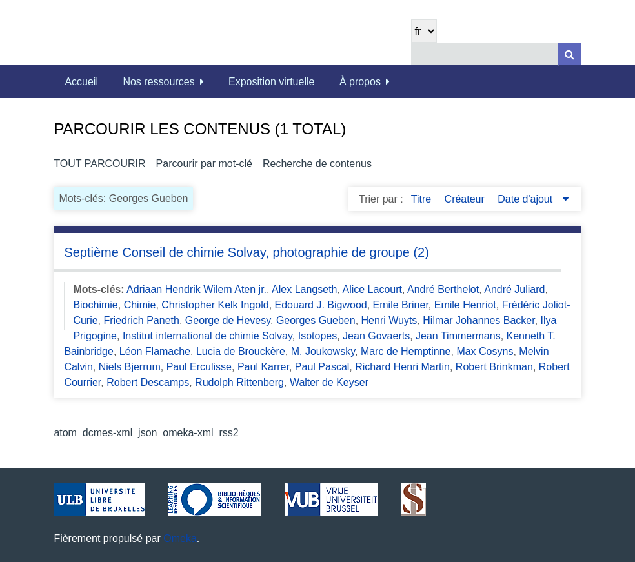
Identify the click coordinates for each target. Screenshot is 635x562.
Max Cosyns (484, 351)
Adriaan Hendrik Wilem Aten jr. (196, 289)
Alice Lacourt (372, 289)
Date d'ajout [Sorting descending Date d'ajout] (526, 199)
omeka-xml (188, 432)
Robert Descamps (147, 382)
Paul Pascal (322, 366)
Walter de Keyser (329, 382)
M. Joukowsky (323, 351)
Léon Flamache (154, 351)
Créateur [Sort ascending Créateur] (466, 199)
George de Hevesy (227, 320)
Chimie (140, 304)
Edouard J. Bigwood (321, 304)
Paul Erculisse (199, 366)
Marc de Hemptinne (406, 351)
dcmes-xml (107, 432)
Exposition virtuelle (271, 81)
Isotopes (317, 335)
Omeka (180, 538)
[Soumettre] (569, 54)
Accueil (81, 81)
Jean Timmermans (458, 335)
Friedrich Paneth (141, 320)
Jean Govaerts (376, 335)
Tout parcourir (99, 163)
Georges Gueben (316, 320)
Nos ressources (158, 81)
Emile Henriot (465, 304)
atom (65, 432)
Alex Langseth (304, 289)
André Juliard (514, 289)
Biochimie (95, 304)
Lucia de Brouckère (240, 351)
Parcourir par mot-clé (204, 163)
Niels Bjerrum (130, 366)
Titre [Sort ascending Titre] (422, 199)
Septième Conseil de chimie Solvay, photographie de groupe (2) (246, 252)
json (147, 432)
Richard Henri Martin (402, 366)
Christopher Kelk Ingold (214, 304)
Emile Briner (400, 304)
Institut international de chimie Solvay (207, 335)
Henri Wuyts (389, 320)
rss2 (228, 432)
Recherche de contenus (317, 163)
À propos (360, 81)
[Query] (496, 54)
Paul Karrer (263, 366)
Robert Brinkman (494, 366)
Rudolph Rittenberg (239, 382)
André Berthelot (443, 289)
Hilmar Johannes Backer (478, 320)
